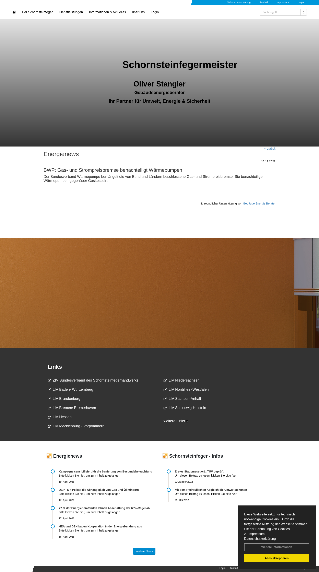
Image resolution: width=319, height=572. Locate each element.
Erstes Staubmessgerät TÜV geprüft (199, 471)
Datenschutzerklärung (260, 538)
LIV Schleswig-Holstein (185, 408)
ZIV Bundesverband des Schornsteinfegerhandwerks (93, 380)
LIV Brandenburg (64, 399)
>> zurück (269, 148)
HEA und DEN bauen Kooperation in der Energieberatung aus (100, 526)
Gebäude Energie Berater (259, 203)
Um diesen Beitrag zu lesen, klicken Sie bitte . (206, 475)
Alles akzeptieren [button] (277, 558)
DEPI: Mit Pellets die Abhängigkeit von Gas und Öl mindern (101, 489)
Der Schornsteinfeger (37, 15)
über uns (138, 15)
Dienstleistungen (71, 15)
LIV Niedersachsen (182, 380)
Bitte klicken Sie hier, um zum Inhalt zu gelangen (89, 475)
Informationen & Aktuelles (107, 15)
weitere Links (176, 421)
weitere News (144, 551)
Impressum (256, 534)
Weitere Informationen (276, 547)
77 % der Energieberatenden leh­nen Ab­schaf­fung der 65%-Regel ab (104, 508)
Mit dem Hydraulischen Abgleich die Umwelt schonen (211, 489)
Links (55, 367)
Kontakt (264, 2)
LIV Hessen (60, 417)
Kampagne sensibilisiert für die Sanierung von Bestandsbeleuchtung (105, 471)
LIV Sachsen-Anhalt (182, 399)
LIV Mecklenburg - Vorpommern (76, 426)
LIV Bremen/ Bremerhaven (72, 408)
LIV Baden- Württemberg (70, 389)
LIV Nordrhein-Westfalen (186, 389)
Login (301, 2)
